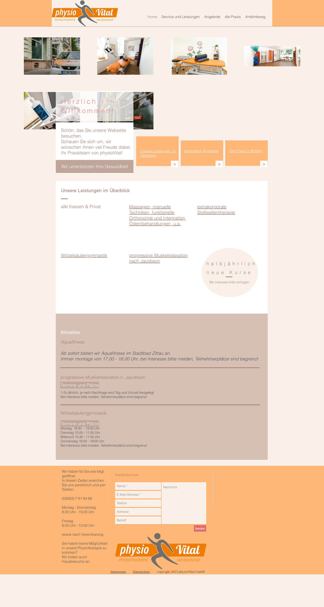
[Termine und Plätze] (79, 423)
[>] (174, 164)
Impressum (118, 571)
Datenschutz (141, 571)
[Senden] (200, 528)
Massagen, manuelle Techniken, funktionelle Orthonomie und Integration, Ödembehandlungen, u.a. (157, 215)
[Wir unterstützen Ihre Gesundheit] (94, 166)
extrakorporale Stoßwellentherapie (216, 209)
